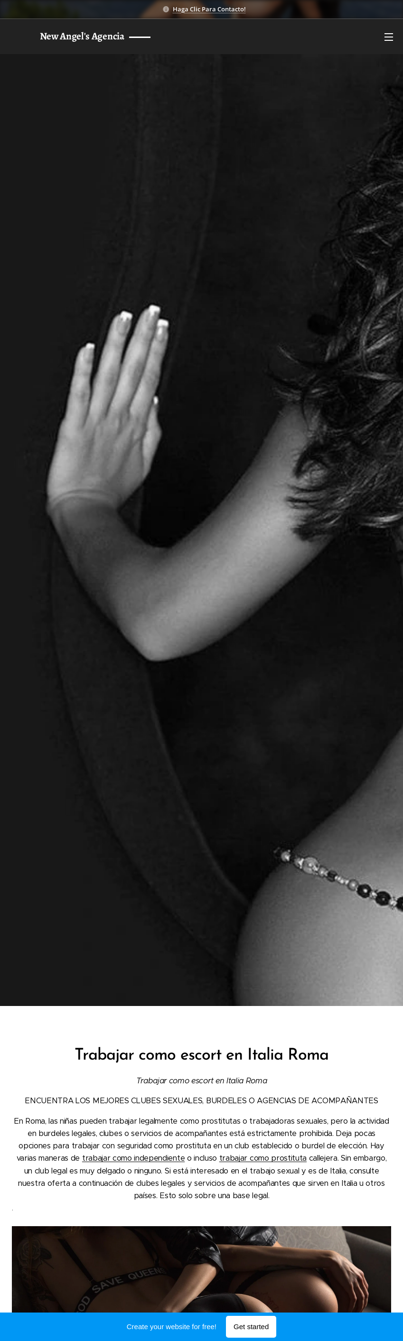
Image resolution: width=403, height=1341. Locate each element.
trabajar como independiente (133, 1158)
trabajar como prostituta (263, 1158)
